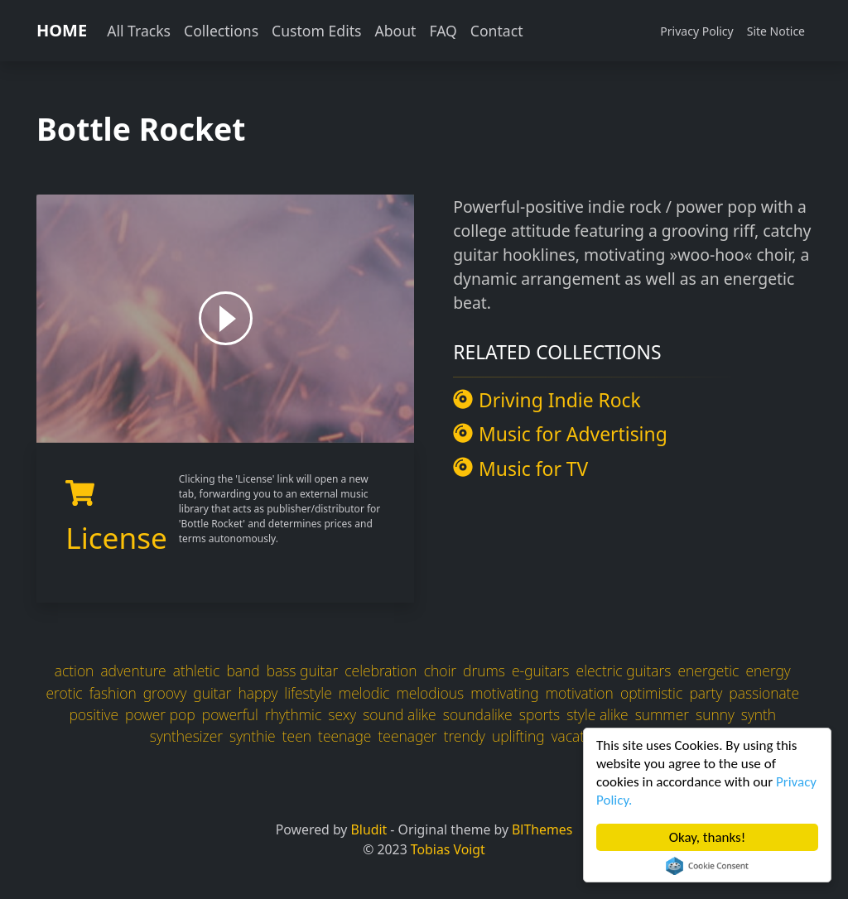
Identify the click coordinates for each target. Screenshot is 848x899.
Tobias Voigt (448, 849)
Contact (496, 31)
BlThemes (542, 829)
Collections (221, 31)
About (395, 31)
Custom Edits (316, 31)
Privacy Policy (696, 31)
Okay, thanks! (707, 837)
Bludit (369, 829)
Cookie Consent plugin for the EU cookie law (707, 866)
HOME (61, 30)
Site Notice (776, 31)
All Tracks (139, 31)
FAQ (442, 31)
